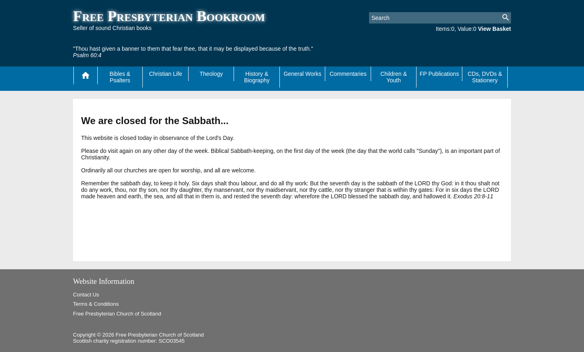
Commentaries (348, 74)
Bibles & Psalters (120, 77)
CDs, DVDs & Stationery (485, 77)
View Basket (494, 29)
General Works (302, 74)
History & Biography (257, 77)
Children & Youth (393, 77)
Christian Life (165, 74)
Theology (211, 74)
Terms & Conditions (96, 304)
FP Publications (439, 74)
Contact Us (86, 295)
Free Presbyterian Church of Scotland (117, 314)
